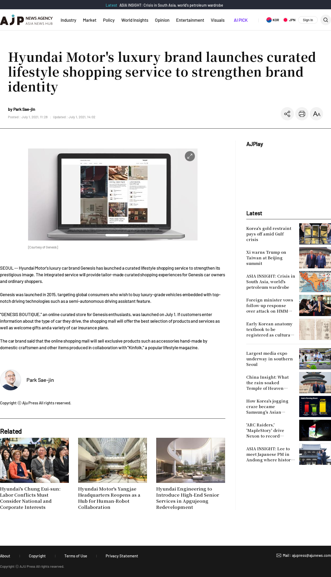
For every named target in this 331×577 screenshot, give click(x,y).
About (5, 555)
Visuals (218, 20)
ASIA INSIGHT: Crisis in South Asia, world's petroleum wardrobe (171, 5)
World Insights (134, 20)
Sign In (308, 20)
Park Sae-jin (40, 380)
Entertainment (190, 20)
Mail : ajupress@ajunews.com (307, 555)
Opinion (162, 20)
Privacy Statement (122, 555)
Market (89, 20)
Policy (109, 20)
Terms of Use (75, 555)
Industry (68, 20)
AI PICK (241, 20)
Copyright (37, 555)
